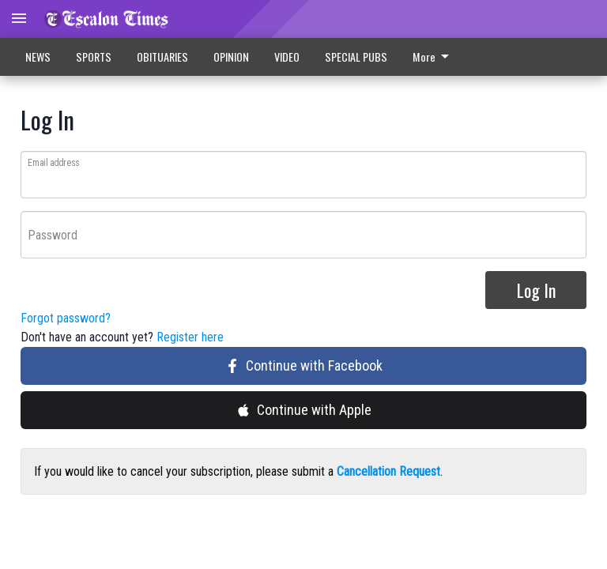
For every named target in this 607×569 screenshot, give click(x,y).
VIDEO (287, 56)
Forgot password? (66, 318)
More (433, 56)
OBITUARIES (162, 56)
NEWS (38, 56)
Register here (190, 337)
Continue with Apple (303, 410)
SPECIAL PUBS (356, 56)
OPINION (231, 56)
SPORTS (93, 56)
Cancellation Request (388, 472)
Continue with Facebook (304, 366)
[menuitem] (435, 57)
